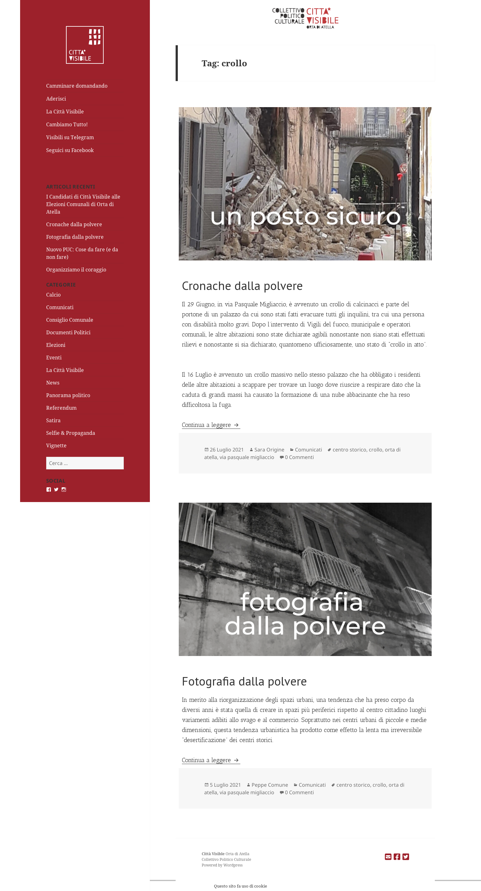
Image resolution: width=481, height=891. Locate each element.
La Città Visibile (65, 111)
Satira (53, 420)
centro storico (349, 449)
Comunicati (60, 307)
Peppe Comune (270, 784)
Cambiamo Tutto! (67, 124)
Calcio (53, 294)
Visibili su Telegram (70, 137)
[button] (305, 183)
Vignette (56, 445)
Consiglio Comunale (69, 319)
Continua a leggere (211, 425)
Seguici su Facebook (70, 150)
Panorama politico (68, 395)
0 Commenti (299, 457)
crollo (375, 449)
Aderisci (56, 98)
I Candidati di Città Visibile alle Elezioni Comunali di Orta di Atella (83, 204)
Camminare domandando (76, 85)
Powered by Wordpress (222, 865)
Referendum (61, 407)
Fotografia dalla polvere (75, 236)
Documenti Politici (68, 332)
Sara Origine (269, 449)
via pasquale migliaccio (247, 457)
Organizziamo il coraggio (76, 269)
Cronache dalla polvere (74, 224)
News (52, 382)
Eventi (54, 357)
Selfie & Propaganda (70, 432)
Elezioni (55, 345)
